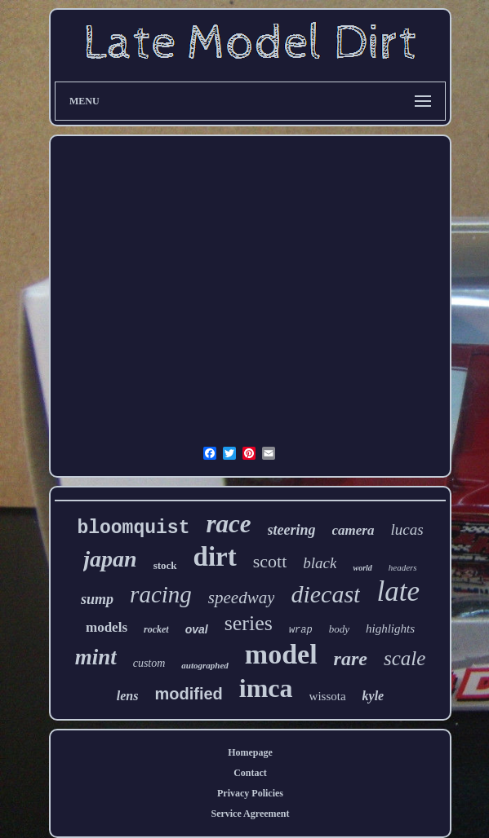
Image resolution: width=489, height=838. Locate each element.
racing (161, 594)
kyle (373, 696)
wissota (327, 696)
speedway (241, 597)
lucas (406, 529)
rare (350, 658)
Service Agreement (250, 813)
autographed (204, 665)
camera (353, 530)
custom (149, 663)
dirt (215, 556)
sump (97, 599)
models (106, 627)
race (228, 523)
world (362, 567)
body (339, 629)
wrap (301, 630)
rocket (156, 629)
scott (270, 561)
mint (96, 657)
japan (109, 558)
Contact (250, 772)
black (319, 562)
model (281, 654)
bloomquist (133, 528)
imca (266, 688)
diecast (325, 593)
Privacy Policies (250, 793)
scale (404, 658)
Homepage (250, 752)
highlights (390, 628)
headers (403, 567)
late (397, 591)
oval (196, 629)
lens (128, 696)
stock (165, 565)
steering (292, 530)
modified (188, 694)
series (248, 623)
